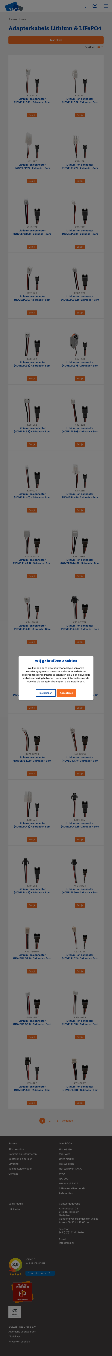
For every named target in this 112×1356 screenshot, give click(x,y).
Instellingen (46, 692)
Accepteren (66, 692)
